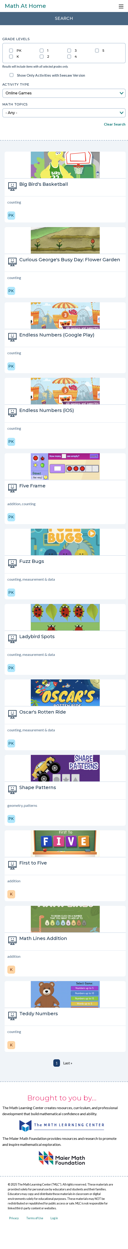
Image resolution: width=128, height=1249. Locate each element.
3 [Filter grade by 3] (76, 50)
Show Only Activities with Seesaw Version (51, 75)
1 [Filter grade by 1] (47, 50)
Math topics (15, 104)
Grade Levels (16, 39)
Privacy (14, 1218)
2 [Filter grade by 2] (48, 56)
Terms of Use (34, 1218)
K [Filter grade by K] (18, 56)
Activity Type (15, 84)
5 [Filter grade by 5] (103, 50)
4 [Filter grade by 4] (76, 56)
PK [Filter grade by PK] (19, 50)
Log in (54, 1218)
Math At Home (25, 6)
